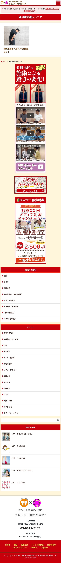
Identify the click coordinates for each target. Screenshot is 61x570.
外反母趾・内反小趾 (11, 306)
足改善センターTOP (11, 339)
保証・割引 (8, 401)
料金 (5, 345)
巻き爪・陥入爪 (9, 300)
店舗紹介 (7, 388)
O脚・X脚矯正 (9, 313)
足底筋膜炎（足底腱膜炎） (13, 294)
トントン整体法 (9, 357)
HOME (7, 544)
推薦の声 (7, 376)
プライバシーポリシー (12, 413)
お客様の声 (8, 364)
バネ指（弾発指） (10, 319)
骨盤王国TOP (8, 333)
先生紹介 (7, 351)
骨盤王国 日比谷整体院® (30, 509)
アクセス (7, 382)
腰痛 (5, 276)
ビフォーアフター (10, 370)
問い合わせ (8, 407)
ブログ (6, 394)
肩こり (6, 282)
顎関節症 (7, 288)
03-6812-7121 (30, 528)
